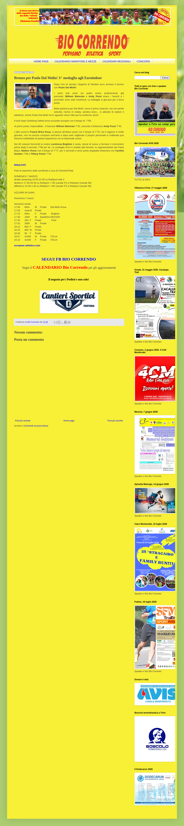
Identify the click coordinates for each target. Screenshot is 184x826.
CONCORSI (143, 61)
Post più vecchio (115, 420)
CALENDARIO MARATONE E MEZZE (75, 61)
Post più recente (22, 420)
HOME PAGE (41, 61)
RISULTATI (20, 165)
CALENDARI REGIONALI (116, 61)
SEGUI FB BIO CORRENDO (69, 259)
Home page (69, 420)
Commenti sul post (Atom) (36, 426)
